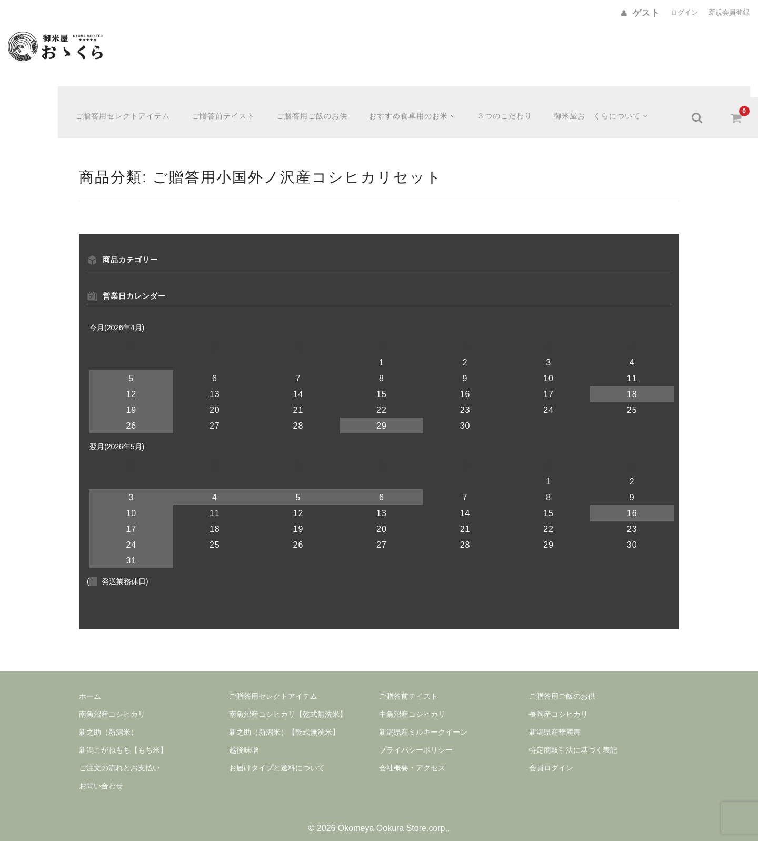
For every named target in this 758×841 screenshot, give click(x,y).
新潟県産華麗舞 (555, 721)
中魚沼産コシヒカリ (412, 703)
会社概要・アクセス (412, 757)
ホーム (90, 685)
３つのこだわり (509, 107)
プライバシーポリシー (416, 739)
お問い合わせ (101, 774)
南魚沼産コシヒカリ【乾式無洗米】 (288, 703)
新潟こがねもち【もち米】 (123, 739)
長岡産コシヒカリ (558, 703)
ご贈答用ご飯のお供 (315, 107)
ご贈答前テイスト (226, 107)
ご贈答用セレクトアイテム (126, 107)
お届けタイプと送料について (277, 757)
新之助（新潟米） (108, 721)
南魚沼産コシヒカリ (112, 703)
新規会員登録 (729, 12)
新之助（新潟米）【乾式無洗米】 (284, 721)
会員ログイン (551, 757)
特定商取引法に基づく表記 (573, 739)
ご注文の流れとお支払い (119, 757)
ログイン (684, 12)
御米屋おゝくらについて (607, 107)
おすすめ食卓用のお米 (417, 107)
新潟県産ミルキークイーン (423, 721)
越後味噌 (243, 739)
